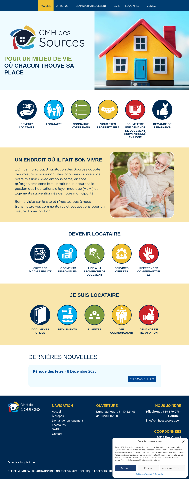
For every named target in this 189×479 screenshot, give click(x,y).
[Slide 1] (135, 84)
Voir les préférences (172, 468)
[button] (183, 441)
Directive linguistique (21, 462)
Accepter (126, 468)
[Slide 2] (139, 84)
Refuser (148, 468)
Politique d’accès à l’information (150, 474)
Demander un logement (91, 6)
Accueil (46, 6)
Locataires (132, 6)
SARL (117, 6)
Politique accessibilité (96, 471)
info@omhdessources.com (163, 420)
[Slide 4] (148, 84)
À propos (62, 6)
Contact (152, 6)
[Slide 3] (144, 84)
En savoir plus (142, 379)
